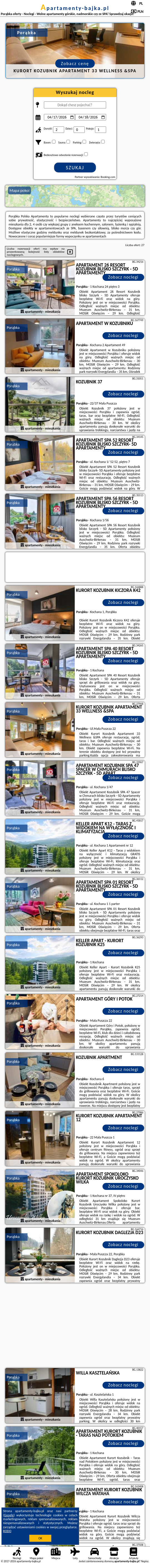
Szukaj (75, 168)
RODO (7, 1531)
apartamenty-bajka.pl (75, 8)
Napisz (145, 1561)
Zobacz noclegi (123, 277)
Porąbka (13, 269)
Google (9, 1515)
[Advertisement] (75, 1326)
